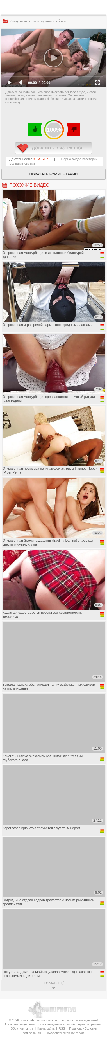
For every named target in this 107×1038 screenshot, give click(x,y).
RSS (62, 1028)
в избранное (53, 148)
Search (98, 7)
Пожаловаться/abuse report (64, 1033)
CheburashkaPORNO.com (54, 9)
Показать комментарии (53, 174)
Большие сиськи (22, 163)
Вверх (96, 970)
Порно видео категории (79, 159)
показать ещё (53, 983)
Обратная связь (21, 1028)
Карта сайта (45, 1028)
